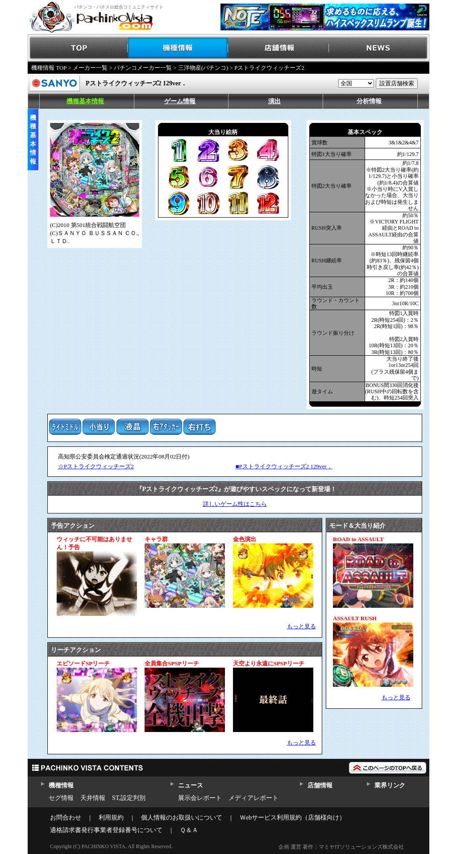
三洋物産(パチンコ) (203, 67)
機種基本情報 (85, 101)
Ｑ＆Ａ (189, 830)
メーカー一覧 (90, 67)
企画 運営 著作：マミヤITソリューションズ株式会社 (341, 847)
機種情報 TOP (48, 67)
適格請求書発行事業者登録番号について (106, 830)
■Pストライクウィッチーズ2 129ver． (284, 466)
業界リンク (389, 785)
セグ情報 (61, 798)
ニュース (190, 785)
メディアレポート (253, 798)
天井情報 (92, 798)
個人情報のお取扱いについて (181, 817)
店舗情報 (278, 48)
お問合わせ (65, 817)
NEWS (379, 48)
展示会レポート (200, 798)
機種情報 (178, 48)
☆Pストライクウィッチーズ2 (96, 466)
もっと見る (301, 626)
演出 (274, 101)
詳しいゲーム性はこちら (235, 504)
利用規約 (111, 817)
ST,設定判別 (128, 798)
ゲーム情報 (179, 101)
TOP (78, 48)
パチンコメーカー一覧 (143, 67)
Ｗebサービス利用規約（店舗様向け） (292, 817)
